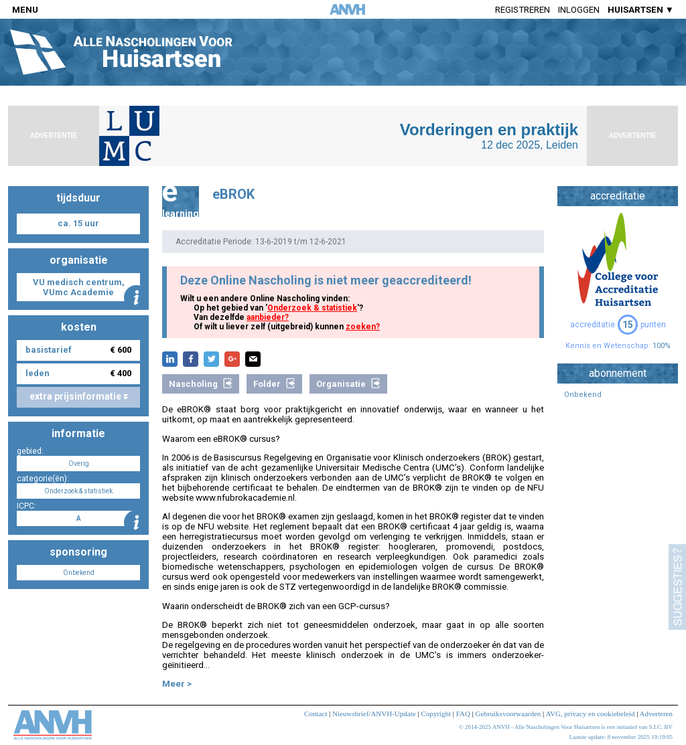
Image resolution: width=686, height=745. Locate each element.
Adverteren (656, 714)
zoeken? (363, 326)
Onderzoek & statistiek (312, 308)
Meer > (177, 684)
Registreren (522, 10)
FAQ (463, 714)
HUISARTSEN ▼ (641, 10)
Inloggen (579, 10)
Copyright (436, 714)
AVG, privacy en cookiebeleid (589, 714)
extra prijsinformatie (78, 396)
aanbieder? (268, 317)
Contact (315, 714)
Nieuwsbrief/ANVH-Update (374, 714)
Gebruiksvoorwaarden (508, 714)
